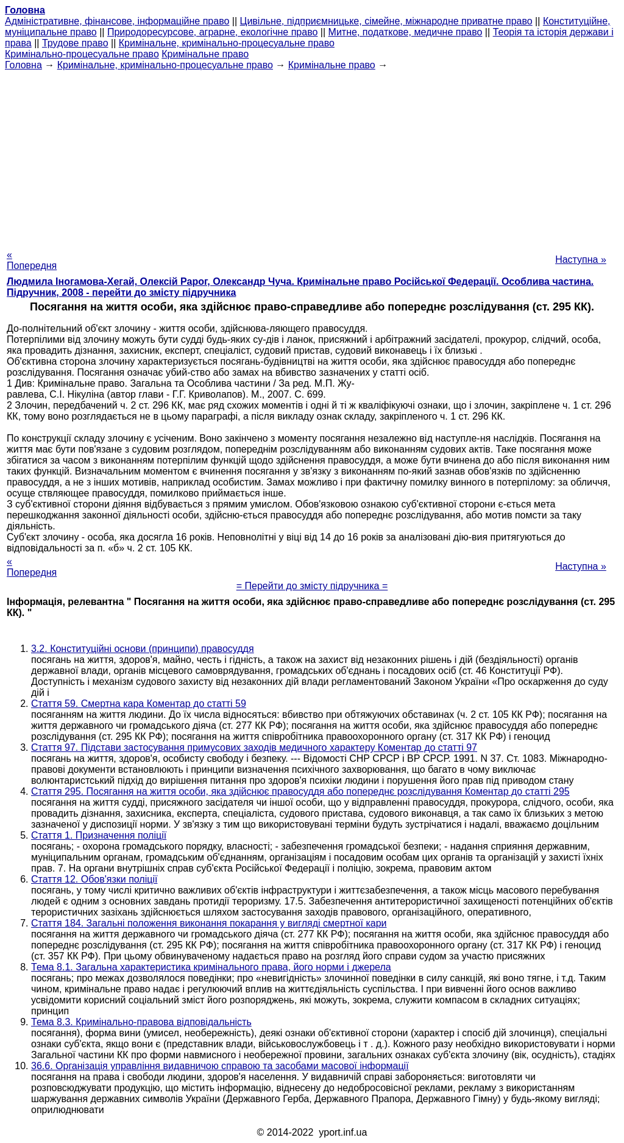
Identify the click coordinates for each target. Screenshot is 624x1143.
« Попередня (32, 260)
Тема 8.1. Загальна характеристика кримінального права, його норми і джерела (211, 967)
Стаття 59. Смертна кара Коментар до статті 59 (138, 703)
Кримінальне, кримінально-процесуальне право (227, 43)
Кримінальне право (205, 54)
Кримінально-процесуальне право (82, 54)
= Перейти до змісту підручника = (312, 586)
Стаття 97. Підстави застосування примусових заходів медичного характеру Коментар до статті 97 (254, 747)
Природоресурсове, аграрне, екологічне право (212, 32)
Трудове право (75, 43)
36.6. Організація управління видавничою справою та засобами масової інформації (220, 1066)
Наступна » (580, 259)
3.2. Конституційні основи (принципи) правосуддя (142, 648)
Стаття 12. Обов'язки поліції (94, 879)
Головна (23, 65)
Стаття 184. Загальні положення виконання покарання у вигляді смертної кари (209, 923)
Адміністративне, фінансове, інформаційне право (117, 21)
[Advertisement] (312, 156)
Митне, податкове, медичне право (405, 32)
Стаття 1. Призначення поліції (98, 835)
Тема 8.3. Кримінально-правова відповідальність (141, 1022)
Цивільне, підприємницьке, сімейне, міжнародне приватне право (386, 21)
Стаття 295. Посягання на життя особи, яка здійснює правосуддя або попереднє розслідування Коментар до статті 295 (300, 791)
